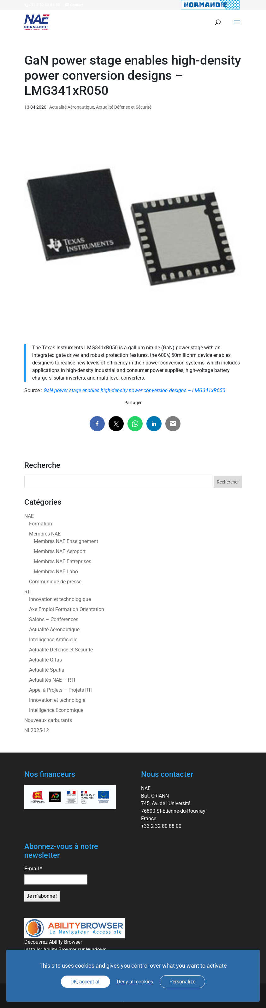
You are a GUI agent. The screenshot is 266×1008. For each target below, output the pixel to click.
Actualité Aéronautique (71, 107)
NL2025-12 (36, 730)
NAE (29, 516)
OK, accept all (85, 982)
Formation (40, 524)
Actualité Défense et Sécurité (123, 107)
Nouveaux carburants (48, 720)
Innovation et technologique (60, 599)
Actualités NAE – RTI (52, 680)
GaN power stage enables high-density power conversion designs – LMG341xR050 (134, 390)
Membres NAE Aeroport (60, 551)
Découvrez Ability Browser (53, 942)
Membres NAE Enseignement (66, 541)
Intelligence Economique (56, 710)
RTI (28, 592)
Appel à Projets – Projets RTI (60, 690)
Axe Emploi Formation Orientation (66, 609)
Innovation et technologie (57, 700)
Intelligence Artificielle (53, 640)
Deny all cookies (135, 982)
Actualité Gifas (45, 660)
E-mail (33, 869)
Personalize (182, 982)
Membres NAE (45, 534)
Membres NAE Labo (56, 572)
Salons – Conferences (53, 619)
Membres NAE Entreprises (62, 561)
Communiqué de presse (55, 582)
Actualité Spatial (47, 670)
